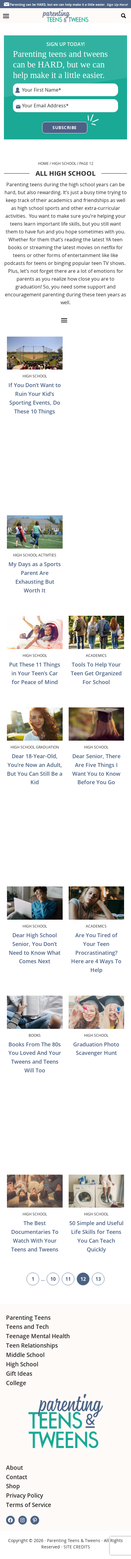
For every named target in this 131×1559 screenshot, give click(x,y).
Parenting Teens (28, 1318)
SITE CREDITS (77, 1547)
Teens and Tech (27, 1327)
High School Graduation (35, 747)
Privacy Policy (24, 1495)
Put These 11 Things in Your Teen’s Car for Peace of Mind (34, 673)
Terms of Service (28, 1505)
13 (99, 1280)
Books (35, 1035)
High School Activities (34, 555)
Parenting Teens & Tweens (73, 1540)
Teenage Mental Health (38, 1336)
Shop (13, 1486)
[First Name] (65, 89)
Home (43, 163)
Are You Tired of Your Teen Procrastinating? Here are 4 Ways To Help (96, 952)
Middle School (25, 1355)
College (16, 1383)
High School (64, 163)
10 (54, 1280)
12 (84, 1280)
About (14, 1468)
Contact (16, 1477)
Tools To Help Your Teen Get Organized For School (96, 673)
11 (69, 1280)
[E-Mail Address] (65, 105)
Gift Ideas (19, 1374)
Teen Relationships (32, 1345)
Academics (96, 655)
